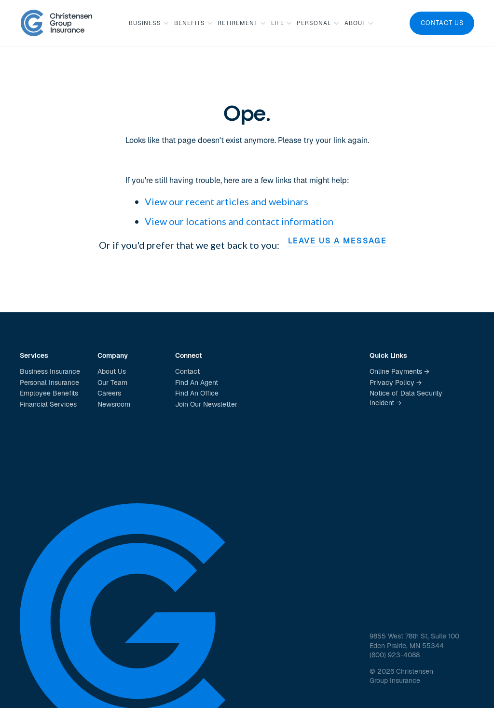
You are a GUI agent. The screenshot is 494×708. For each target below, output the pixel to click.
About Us (111, 371)
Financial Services (48, 404)
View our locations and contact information (239, 221)
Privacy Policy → (396, 382)
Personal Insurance (49, 382)
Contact (187, 371)
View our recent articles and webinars (226, 201)
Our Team (112, 382)
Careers (109, 393)
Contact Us (442, 23)
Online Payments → (399, 371)
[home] (56, 23)
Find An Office (197, 393)
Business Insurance (50, 371)
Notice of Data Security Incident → (406, 398)
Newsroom (113, 404)
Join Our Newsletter (206, 404)
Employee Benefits (49, 393)
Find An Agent (196, 382)
